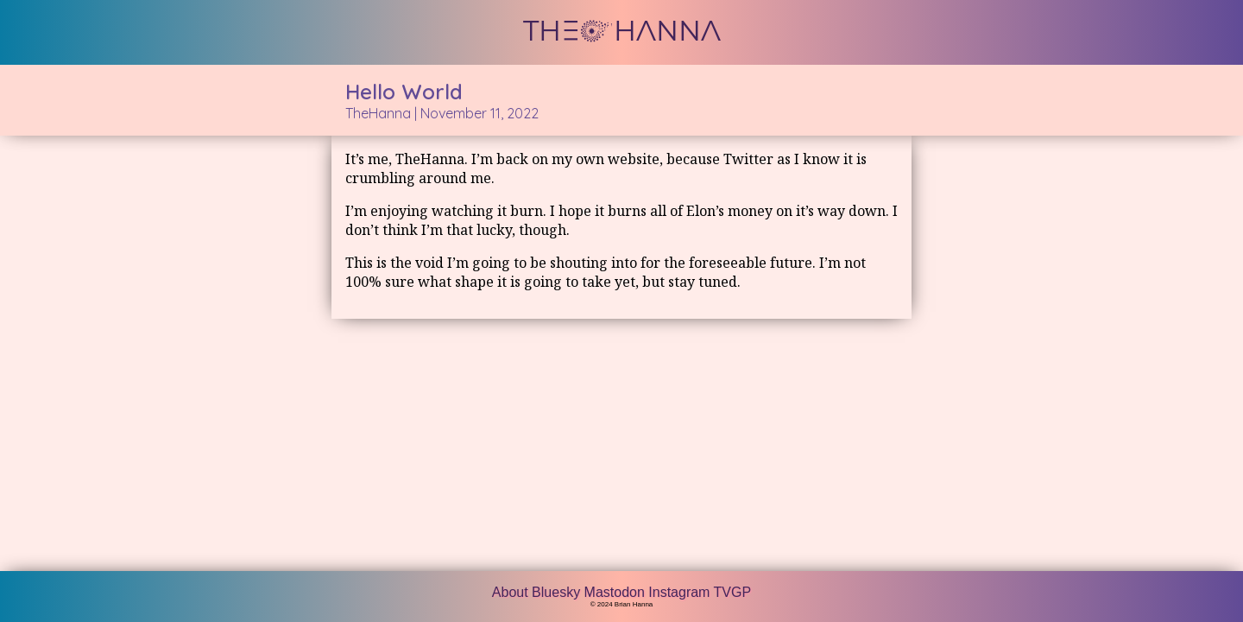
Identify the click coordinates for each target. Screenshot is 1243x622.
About (512, 592)
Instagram (680, 592)
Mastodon (616, 592)
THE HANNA (622, 31)
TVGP (733, 592)
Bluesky (558, 592)
